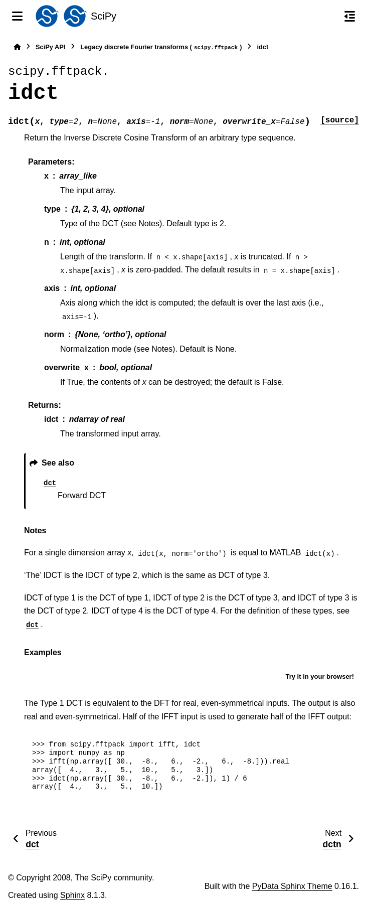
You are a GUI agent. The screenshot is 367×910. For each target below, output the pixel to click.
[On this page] (349, 16)
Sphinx (72, 895)
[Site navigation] (17, 16)
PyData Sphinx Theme (292, 886)
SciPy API (50, 47)
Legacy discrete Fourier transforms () (161, 47)
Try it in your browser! (319, 676)
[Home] (17, 47)
